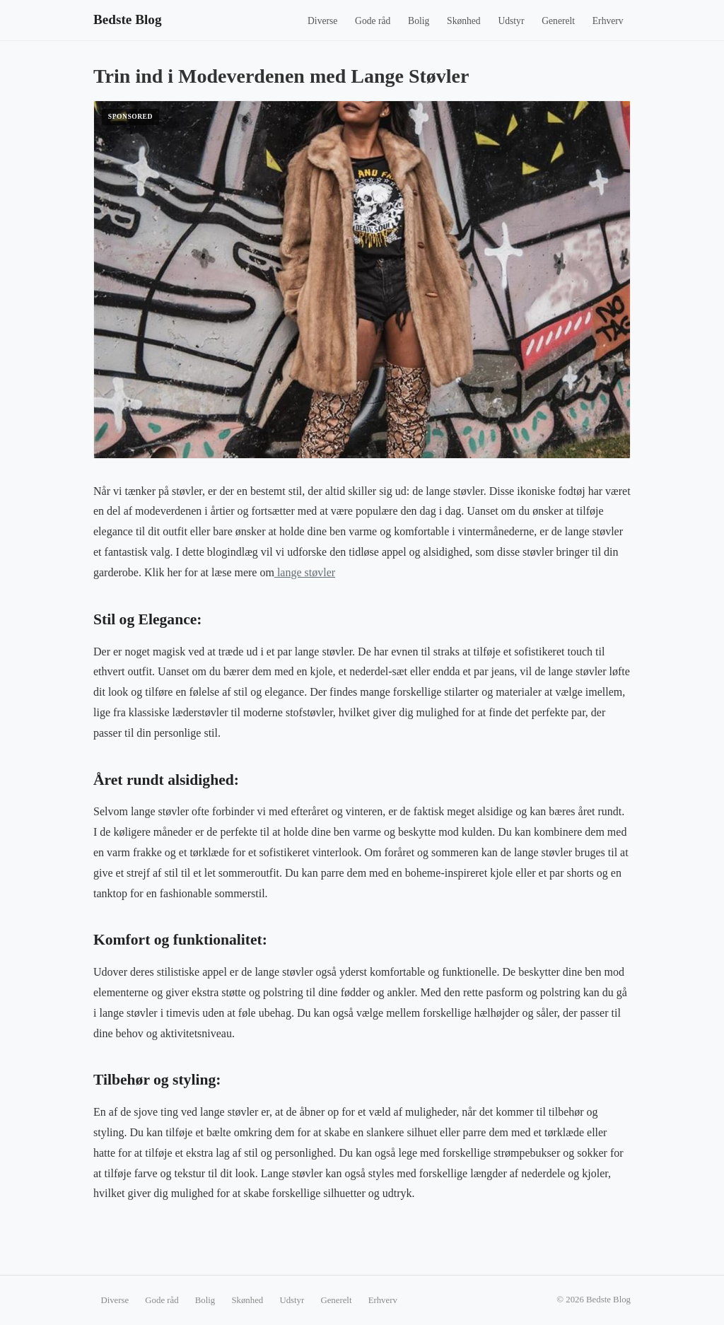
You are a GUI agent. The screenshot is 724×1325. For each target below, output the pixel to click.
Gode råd (372, 21)
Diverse (322, 21)
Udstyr (511, 21)
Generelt (558, 21)
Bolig (418, 21)
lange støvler (304, 572)
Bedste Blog (127, 19)
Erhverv (608, 21)
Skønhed (464, 21)
